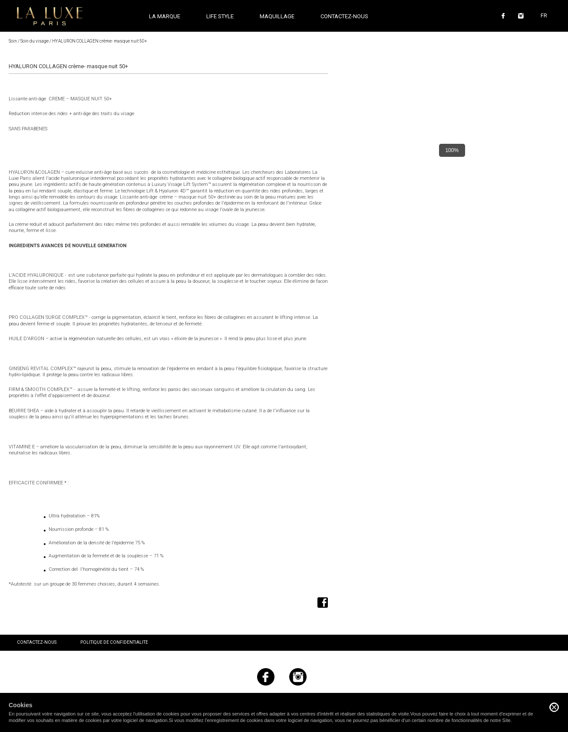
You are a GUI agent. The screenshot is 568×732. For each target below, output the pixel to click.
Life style (220, 16)
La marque (164, 16)
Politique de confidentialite (114, 642)
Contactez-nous (344, 16)
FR (544, 15)
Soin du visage (34, 41)
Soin (13, 41)
